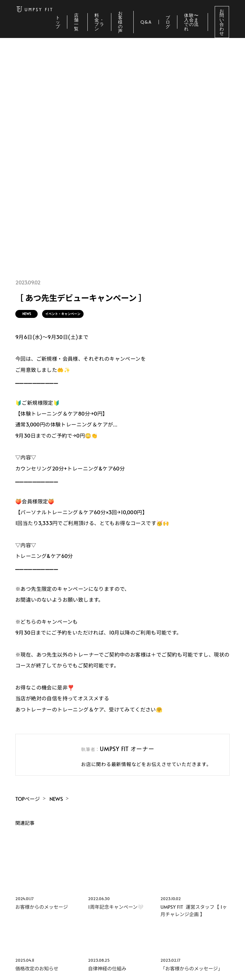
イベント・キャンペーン (62, 314)
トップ (58, 22)
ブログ (168, 22)
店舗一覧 (76, 22)
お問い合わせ (221, 22)
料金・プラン (99, 22)
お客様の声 (120, 22)
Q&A (146, 22)
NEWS (26, 314)
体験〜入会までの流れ (191, 22)
